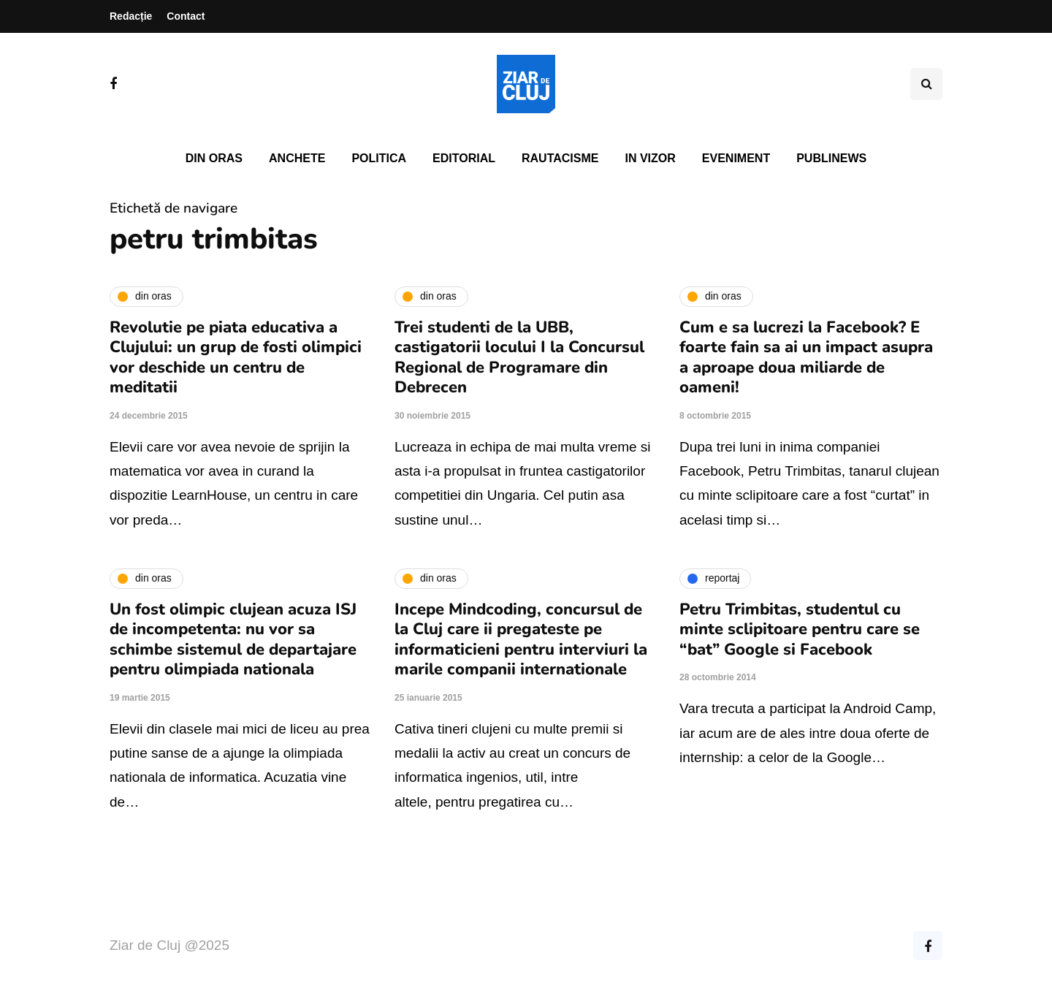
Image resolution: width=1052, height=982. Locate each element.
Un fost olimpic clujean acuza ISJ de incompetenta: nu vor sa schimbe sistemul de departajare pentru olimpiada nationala (233, 639)
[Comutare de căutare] (926, 84)
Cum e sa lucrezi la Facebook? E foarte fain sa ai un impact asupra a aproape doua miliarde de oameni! (806, 357)
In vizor (650, 158)
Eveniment (736, 158)
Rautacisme (560, 158)
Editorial (463, 158)
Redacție (131, 16)
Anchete (297, 158)
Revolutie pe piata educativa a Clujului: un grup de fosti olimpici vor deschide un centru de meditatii (236, 357)
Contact (186, 16)
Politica (378, 158)
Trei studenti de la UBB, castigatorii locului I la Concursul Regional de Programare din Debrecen (519, 357)
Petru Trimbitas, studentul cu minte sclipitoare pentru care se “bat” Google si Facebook (799, 629)
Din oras (214, 158)
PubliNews (831, 158)
